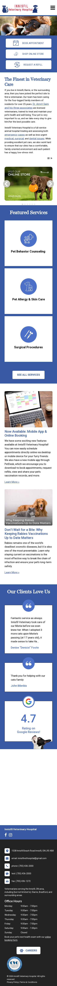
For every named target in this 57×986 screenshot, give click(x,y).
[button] (48, 158)
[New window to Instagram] (11, 835)
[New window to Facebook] (6, 835)
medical (9, 138)
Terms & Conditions (28, 982)
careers (28, 950)
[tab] (22, 204)
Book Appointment (28, 43)
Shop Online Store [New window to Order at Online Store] (28, 54)
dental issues (36, 138)
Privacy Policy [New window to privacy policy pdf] (13, 982)
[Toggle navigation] (52, 7)
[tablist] (28, 204)
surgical (19, 138)
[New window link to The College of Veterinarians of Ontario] (15, 964)
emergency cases (15, 134)
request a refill (28, 64)
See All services (28, 374)
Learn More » (12, 481)
